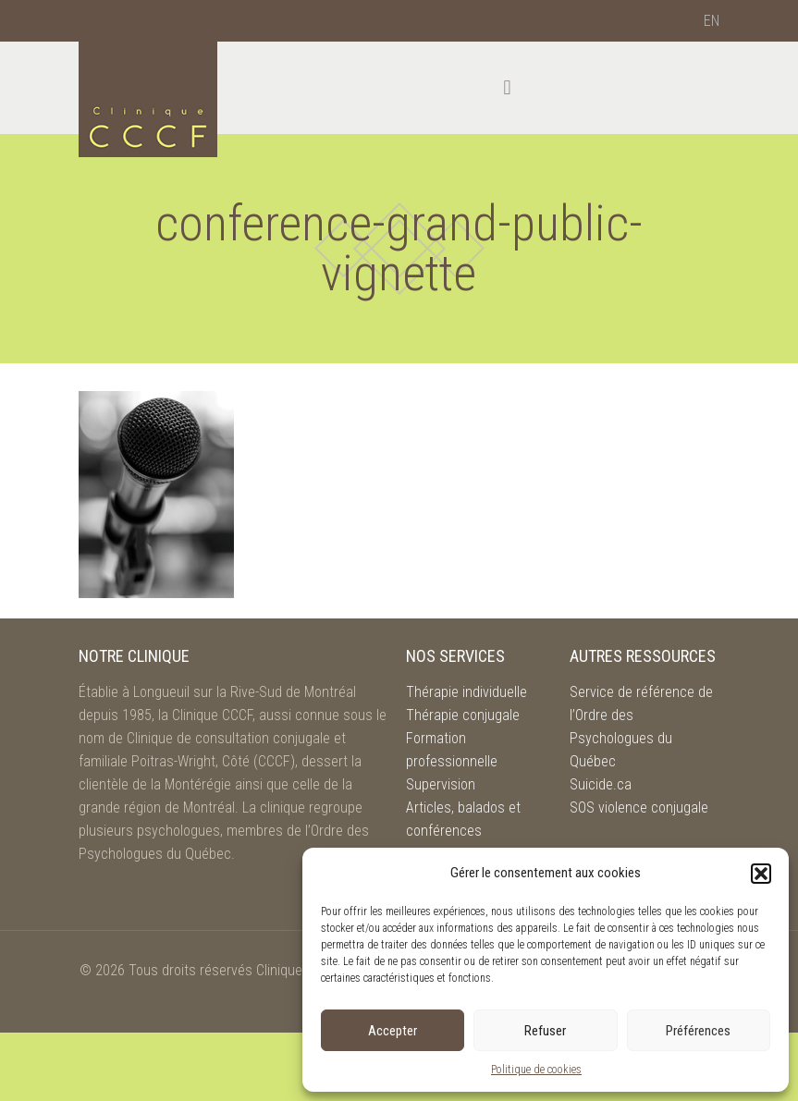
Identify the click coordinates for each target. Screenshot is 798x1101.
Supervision (440, 784)
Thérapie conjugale (463, 715)
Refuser (545, 1030)
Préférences (698, 1030)
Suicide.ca (601, 784)
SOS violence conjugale (639, 807)
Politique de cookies (536, 1069)
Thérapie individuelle (466, 692)
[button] (761, 873)
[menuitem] (711, 21)
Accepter (392, 1030)
